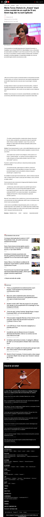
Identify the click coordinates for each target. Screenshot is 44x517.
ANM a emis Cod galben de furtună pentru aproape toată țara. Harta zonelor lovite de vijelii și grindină (23, 348)
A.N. (5, 15)
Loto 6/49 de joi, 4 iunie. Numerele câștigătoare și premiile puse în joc (21, 326)
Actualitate (13, 5)
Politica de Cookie (27, 515)
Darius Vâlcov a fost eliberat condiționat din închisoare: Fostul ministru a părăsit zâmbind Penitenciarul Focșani (16, 263)
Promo (20, 512)
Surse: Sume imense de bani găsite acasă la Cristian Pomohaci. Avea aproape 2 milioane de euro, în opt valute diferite (16, 247)
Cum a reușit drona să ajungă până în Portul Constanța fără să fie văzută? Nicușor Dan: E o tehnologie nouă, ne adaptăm (20, 428)
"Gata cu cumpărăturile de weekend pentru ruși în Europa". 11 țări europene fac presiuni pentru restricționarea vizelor (21, 289)
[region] (13, 67)
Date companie (10, 515)
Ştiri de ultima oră (8, 512)
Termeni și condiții (18, 515)
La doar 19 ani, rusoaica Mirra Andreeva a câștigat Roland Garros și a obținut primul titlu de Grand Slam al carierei (20, 391)
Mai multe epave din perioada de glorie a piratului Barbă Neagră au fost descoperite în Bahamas (20, 440)
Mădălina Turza (13, 213)
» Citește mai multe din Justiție (12, 278)
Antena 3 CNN (6, 5)
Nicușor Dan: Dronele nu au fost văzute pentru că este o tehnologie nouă (20, 423)
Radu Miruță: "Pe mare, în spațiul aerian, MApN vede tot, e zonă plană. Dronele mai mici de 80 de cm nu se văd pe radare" (22, 407)
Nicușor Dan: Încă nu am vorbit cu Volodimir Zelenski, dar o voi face (19, 396)
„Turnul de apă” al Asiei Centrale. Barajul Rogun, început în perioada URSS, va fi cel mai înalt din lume (23, 312)
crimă (20, 213)
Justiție (17, 5)
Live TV (41, 2)
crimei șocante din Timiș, (27, 51)
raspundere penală (34, 213)
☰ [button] (2, 2)
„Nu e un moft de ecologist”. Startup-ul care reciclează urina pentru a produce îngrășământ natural (21, 434)
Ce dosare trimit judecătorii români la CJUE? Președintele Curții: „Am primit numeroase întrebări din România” (17, 239)
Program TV (15, 512)
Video (37, 2)
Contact (25, 512)
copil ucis (25, 213)
